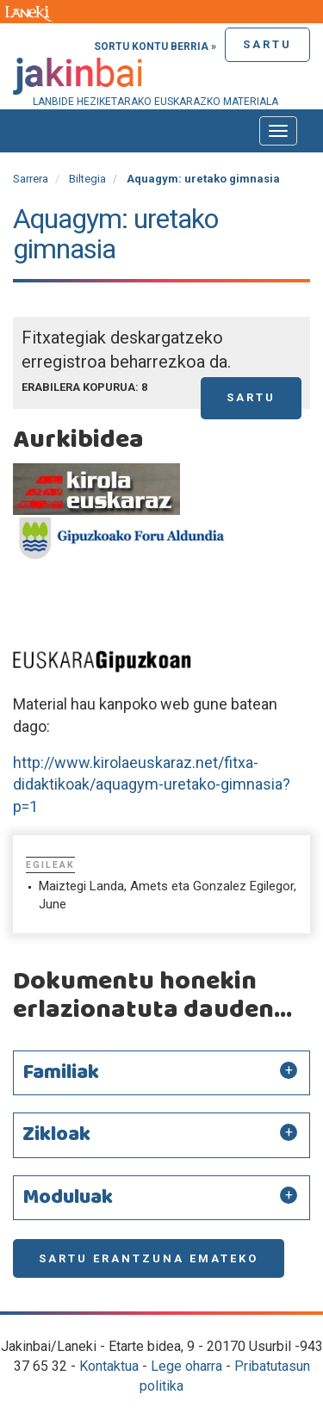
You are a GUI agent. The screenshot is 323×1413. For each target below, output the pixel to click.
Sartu (267, 44)
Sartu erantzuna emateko (148, 1258)
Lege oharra (186, 1366)
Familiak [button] (60, 1073)
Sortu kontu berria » (155, 46)
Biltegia (87, 178)
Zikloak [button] (56, 1135)
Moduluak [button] (67, 1198)
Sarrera (30, 178)
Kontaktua (109, 1366)
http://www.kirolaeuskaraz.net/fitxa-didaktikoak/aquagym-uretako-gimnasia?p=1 (151, 784)
